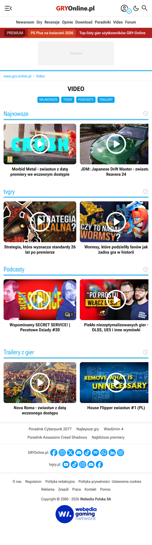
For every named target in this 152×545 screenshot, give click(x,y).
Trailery (106, 100)
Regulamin (33, 481)
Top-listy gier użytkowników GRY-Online (112, 33)
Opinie (67, 22)
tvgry (67, 100)
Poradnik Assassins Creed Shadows (57, 437)
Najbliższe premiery (108, 437)
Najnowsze (48, 100)
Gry (39, 22)
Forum (130, 22)
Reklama (47, 489)
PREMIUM (15, 33)
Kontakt (90, 489)
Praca (76, 489)
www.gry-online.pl (17, 76)
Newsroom (25, 22)
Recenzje (52, 22)
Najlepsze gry (87, 429)
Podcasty (86, 100)
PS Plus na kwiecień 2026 (52, 33)
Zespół (63, 489)
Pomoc (105, 489)
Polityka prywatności (94, 481)
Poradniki (103, 22)
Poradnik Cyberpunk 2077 (50, 429)
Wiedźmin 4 (113, 429)
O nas (17, 481)
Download (83, 22)
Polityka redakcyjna (60, 481)
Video (118, 22)
